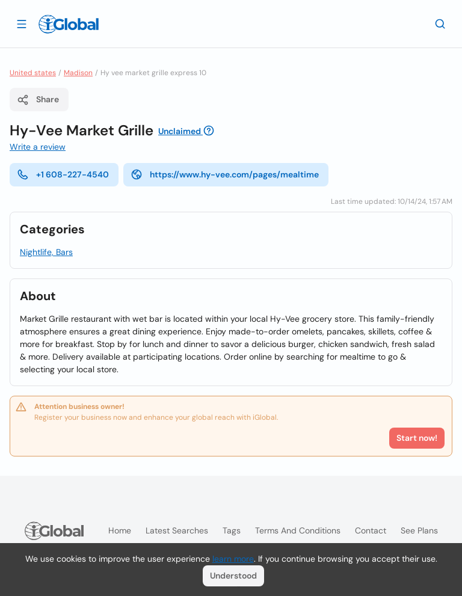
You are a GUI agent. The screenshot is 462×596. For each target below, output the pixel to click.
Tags (232, 530)
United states (33, 73)
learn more (233, 558)
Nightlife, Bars (46, 252)
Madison (78, 73)
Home (119, 530)
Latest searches (177, 530)
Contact (370, 530)
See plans (419, 530)
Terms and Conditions (297, 530)
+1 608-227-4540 (63, 174)
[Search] (440, 23)
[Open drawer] (22, 23)
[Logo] (68, 24)
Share (38, 100)
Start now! (416, 437)
